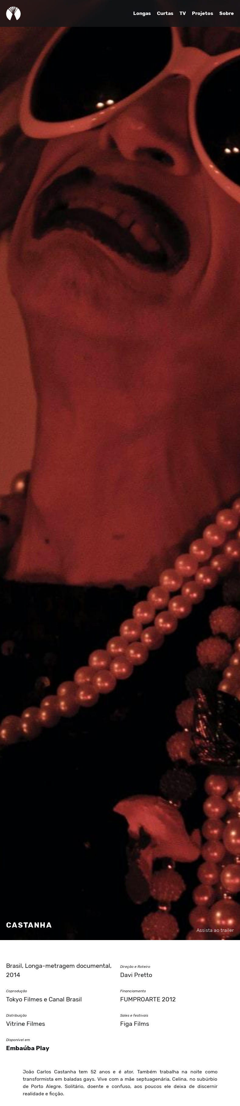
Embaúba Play (27, 1048)
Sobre (226, 13)
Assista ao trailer (215, 930)
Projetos (202, 13)
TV (182, 13)
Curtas (165, 13)
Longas (142, 13)
